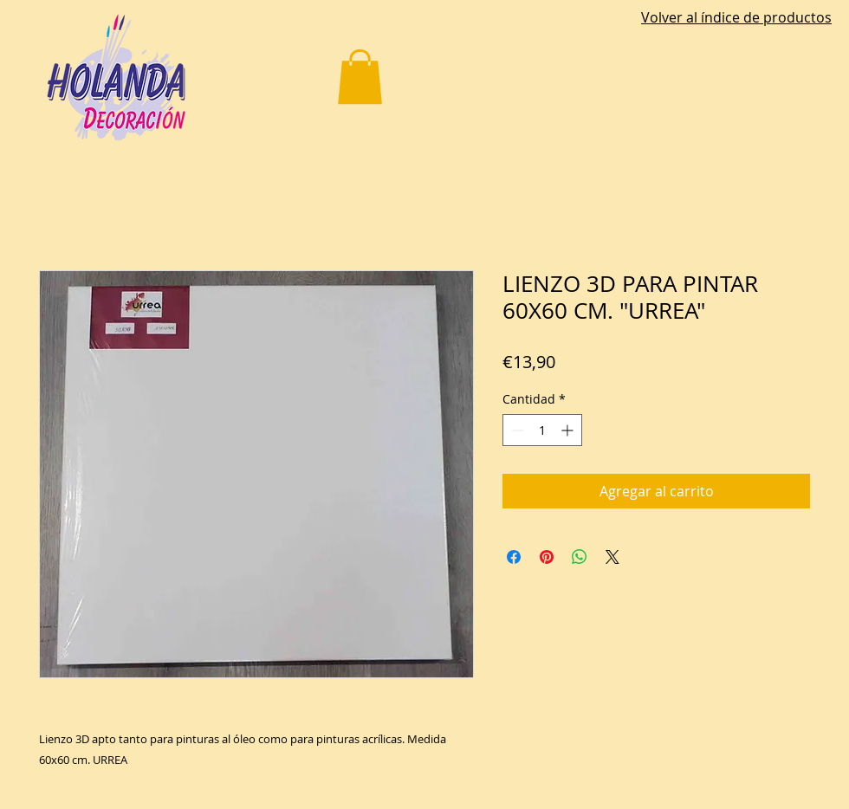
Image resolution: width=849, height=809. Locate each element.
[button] (360, 76)
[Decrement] (516, 430)
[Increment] (569, 430)
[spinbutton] (542, 430)
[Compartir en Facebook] (513, 557)
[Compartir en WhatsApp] (579, 557)
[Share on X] (612, 557)
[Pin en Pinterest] (546, 557)
